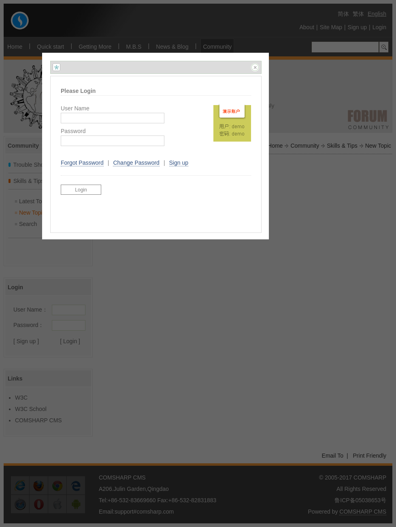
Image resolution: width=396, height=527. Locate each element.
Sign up (178, 162)
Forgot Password (82, 162)
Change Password (136, 162)
